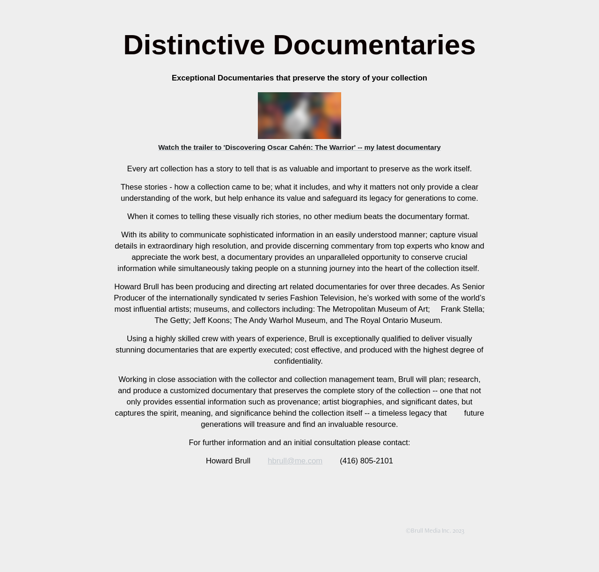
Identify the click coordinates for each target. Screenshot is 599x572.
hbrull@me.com (295, 460)
